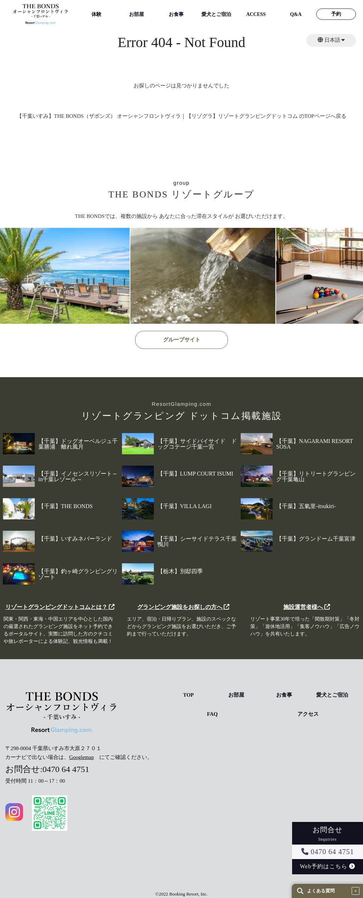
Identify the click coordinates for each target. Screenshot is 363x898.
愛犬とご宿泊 (216, 14)
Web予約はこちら (327, 866)
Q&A (296, 14)
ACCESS (256, 14)
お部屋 (136, 14)
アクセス (308, 714)
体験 (96, 14)
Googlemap (81, 757)
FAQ (212, 714)
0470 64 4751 (327, 852)
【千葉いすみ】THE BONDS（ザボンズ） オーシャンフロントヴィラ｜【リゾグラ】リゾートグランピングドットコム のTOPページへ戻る (181, 116)
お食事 (176, 14)
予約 (336, 14)
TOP (188, 695)
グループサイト (181, 339)
